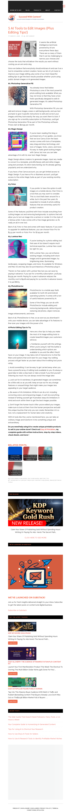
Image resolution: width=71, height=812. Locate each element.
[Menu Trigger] (64, 5)
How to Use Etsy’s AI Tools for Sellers (23, 734)
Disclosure (25, 808)
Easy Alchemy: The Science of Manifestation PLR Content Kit (34, 663)
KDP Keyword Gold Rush (19, 633)
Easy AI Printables (47, 429)
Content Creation (27, 480)
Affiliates (40, 810)
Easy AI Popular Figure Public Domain (25, 689)
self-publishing (33, 478)
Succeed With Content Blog (26, 18)
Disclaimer (35, 808)
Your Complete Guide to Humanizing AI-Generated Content (32, 724)
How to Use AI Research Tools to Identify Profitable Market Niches (35, 739)
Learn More (12, 643)
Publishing (23, 478)
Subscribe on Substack (17, 610)
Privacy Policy (45, 808)
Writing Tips (44, 478)
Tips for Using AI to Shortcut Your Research (25, 729)
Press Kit (16, 808)
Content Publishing (42, 480)
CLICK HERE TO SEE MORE (35, 538)
